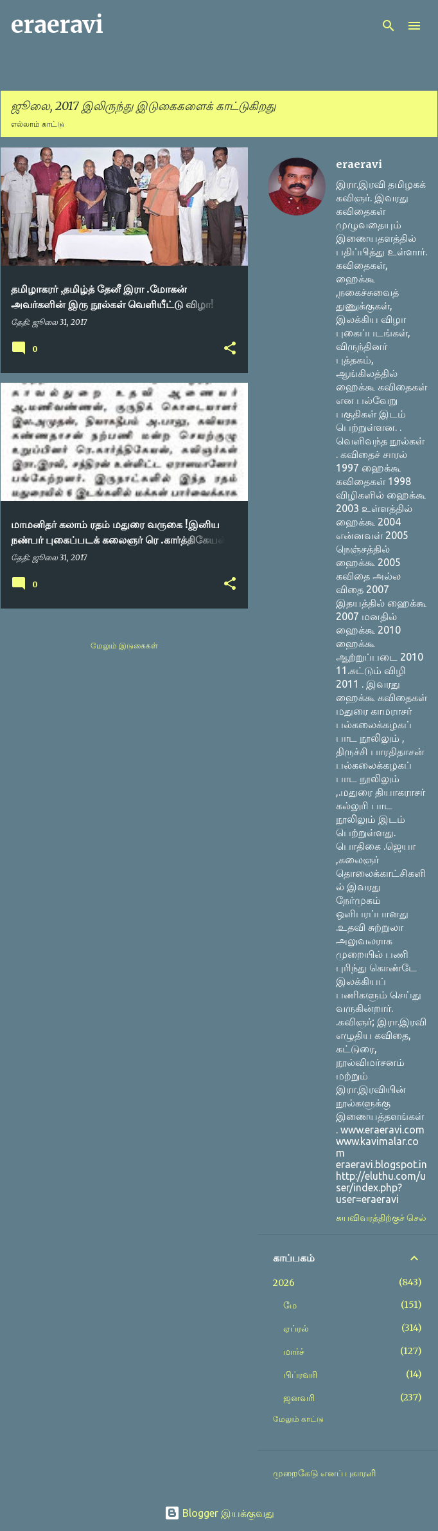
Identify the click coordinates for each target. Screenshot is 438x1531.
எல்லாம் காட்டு (37, 124)
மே (290, 1305)
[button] (230, 349)
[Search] (388, 25)
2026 (284, 1282)
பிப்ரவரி (300, 1374)
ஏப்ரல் (296, 1328)
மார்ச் (293, 1351)
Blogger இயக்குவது (219, 1513)
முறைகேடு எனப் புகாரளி (324, 1473)
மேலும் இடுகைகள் (124, 645)
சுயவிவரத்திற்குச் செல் (381, 1218)
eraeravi (57, 24)
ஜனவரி (299, 1398)
